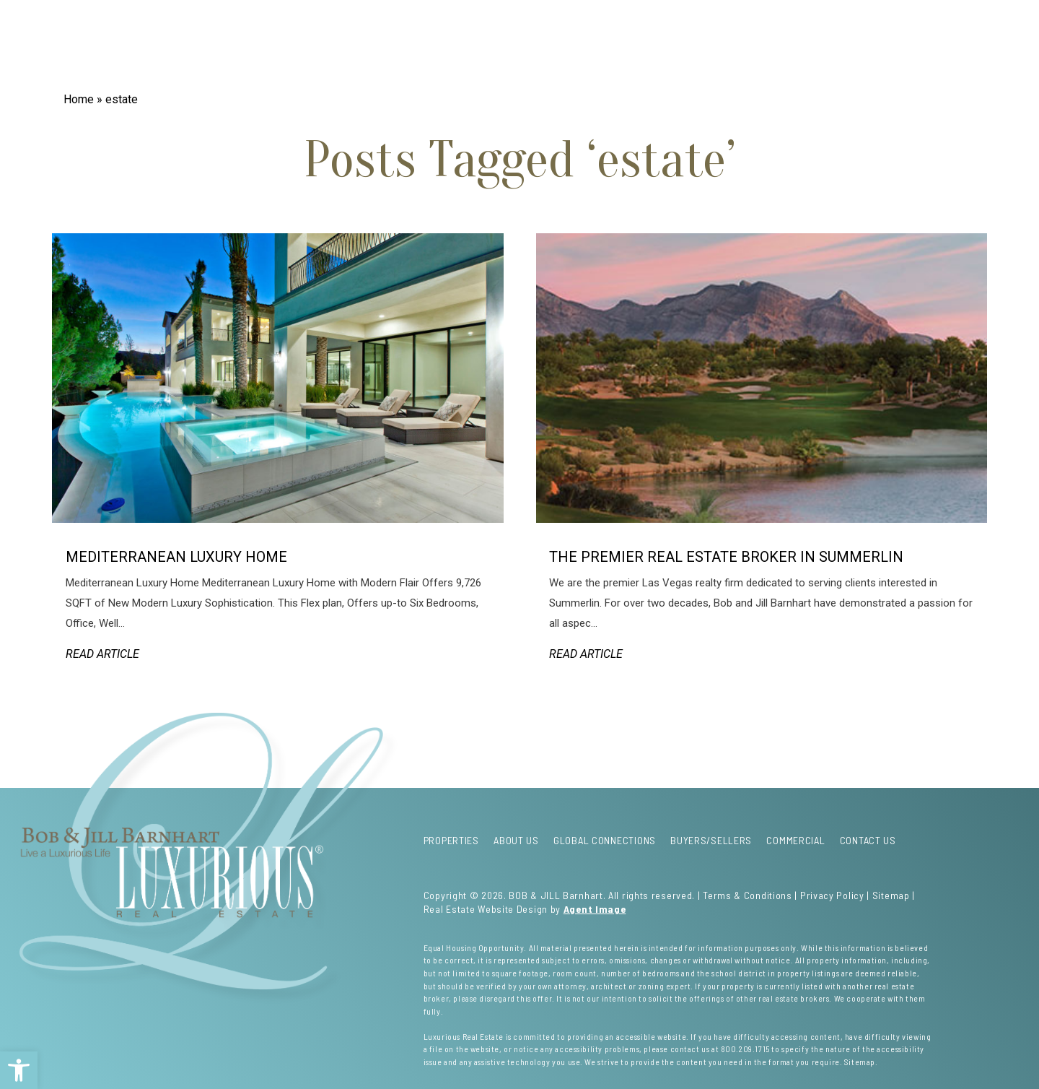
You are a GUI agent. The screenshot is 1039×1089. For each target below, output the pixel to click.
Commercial (768, 45)
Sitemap (891, 895)
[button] (19, 1070)
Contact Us (848, 45)
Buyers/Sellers (677, 45)
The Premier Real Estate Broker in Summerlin (726, 556)
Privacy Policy (832, 895)
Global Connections (347, 45)
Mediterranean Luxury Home (176, 556)
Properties (180, 45)
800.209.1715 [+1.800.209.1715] (745, 1049)
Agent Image (595, 909)
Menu (930, 54)
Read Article (102, 654)
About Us (251, 45)
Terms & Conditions (747, 895)
